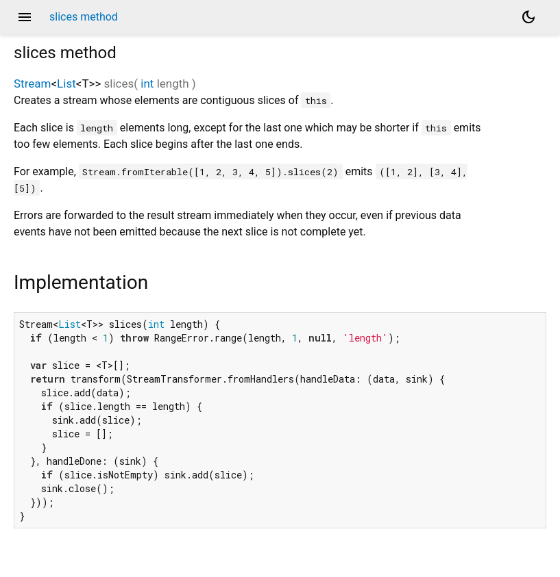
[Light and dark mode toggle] (528, 17)
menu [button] (24, 17)
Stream (32, 83)
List (66, 83)
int (147, 83)
